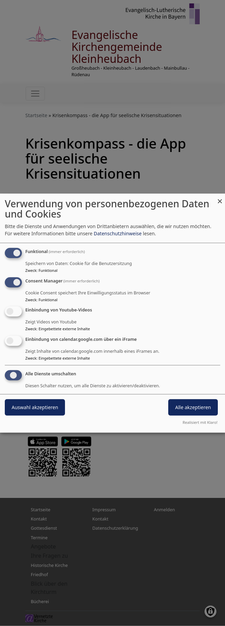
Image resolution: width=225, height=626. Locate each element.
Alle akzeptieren (193, 407)
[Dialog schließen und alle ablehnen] (220, 197)
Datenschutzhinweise (118, 233)
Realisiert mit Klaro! (200, 422)
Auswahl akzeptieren (35, 407)
